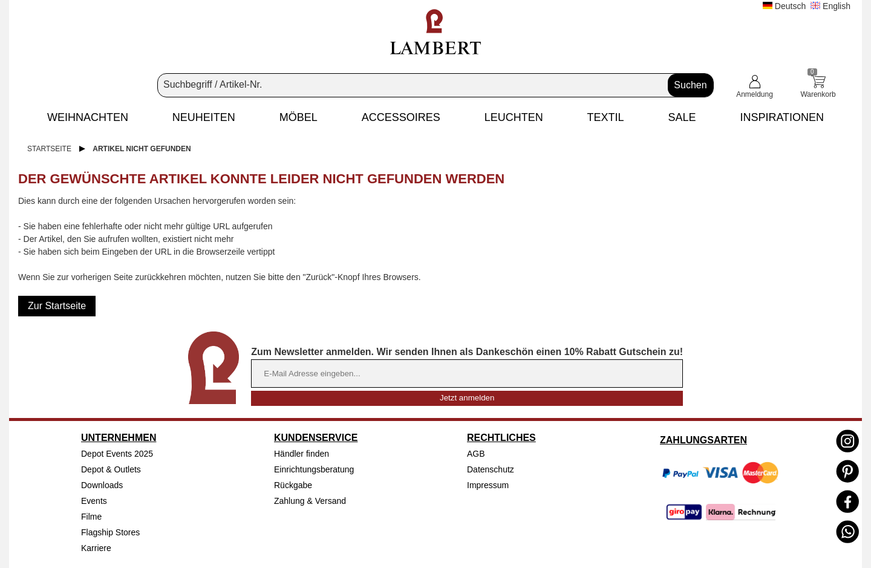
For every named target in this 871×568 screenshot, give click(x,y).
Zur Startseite (57, 306)
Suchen (690, 85)
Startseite (49, 149)
